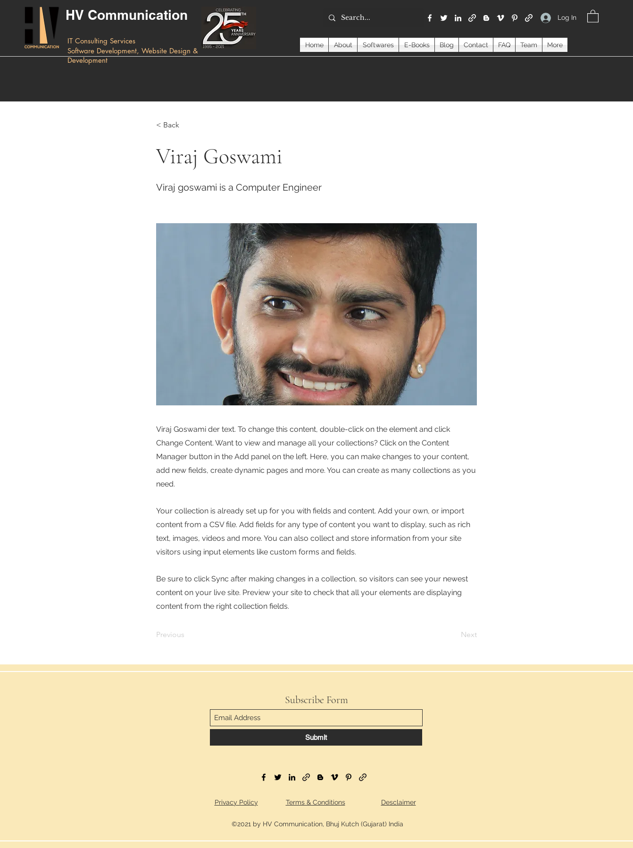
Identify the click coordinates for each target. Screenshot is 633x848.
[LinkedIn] (458, 18)
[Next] (453, 635)
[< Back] (187, 125)
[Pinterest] (514, 18)
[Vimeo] (500, 18)
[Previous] (187, 635)
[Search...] (372, 17)
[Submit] (316, 737)
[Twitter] (444, 18)
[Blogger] (486, 18)
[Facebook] (429, 18)
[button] (593, 16)
